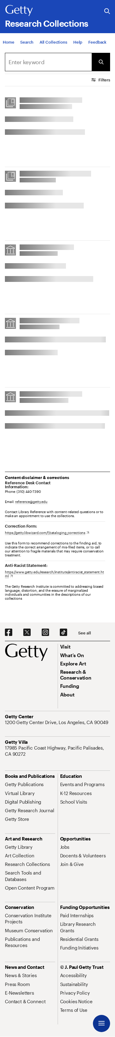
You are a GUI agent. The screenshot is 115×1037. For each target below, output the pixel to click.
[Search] (26, 42)
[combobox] (48, 62)
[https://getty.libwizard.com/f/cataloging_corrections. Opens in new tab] (47, 533)
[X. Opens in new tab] (27, 633)
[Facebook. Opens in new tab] (8, 633)
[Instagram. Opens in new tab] (45, 633)
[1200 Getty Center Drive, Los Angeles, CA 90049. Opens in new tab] (57, 722)
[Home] (8, 42)
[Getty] (19, 11)
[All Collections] (53, 42)
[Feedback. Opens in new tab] (97, 42)
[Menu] (101, 1023)
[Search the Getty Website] (107, 11)
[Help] (77, 42)
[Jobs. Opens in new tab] (64, 847)
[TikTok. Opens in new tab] (63, 633)
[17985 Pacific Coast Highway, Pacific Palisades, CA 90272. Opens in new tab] (57, 751)
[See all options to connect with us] (84, 633)
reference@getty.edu (31, 502)
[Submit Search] (101, 62)
